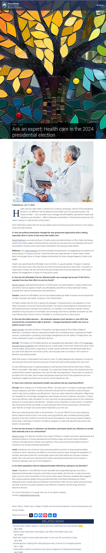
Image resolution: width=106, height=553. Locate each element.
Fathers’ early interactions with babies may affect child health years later (43, 532)
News (21, 125)
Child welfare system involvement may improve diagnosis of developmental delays (47, 549)
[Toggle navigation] (100, 5)
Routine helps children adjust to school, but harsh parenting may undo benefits (45, 526)
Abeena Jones (18, 436)
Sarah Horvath (18, 330)
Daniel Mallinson (19, 240)
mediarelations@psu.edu (29, 495)
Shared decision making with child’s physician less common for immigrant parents (47, 543)
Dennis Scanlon (18, 285)
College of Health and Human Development (52, 506)
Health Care (28, 506)
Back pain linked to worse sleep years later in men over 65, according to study (45, 537)
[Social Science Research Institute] (12, 5)
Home (14, 125)
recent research (31, 251)
